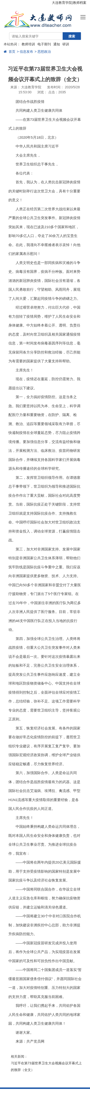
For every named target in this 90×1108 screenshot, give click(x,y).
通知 (56, 44)
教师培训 (28, 44)
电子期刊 (44, 44)
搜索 (71, 36)
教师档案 (79, 3)
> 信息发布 (25, 51)
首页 (9, 51)
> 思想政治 (43, 51)
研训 (65, 44)
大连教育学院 (62, 3)
